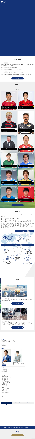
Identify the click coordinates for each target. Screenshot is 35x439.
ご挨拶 (4, 366)
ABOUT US (14, 427)
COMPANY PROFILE (21, 427)
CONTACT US (26, 427)
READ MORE (17, 79)
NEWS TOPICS (5, 427)
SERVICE (17, 427)
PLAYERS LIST (10, 427)
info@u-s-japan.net (6, 387)
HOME (1, 427)
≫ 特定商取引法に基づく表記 (29, 400)
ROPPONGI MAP (7, 404)
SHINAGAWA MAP (17, 404)
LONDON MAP (28, 404)
